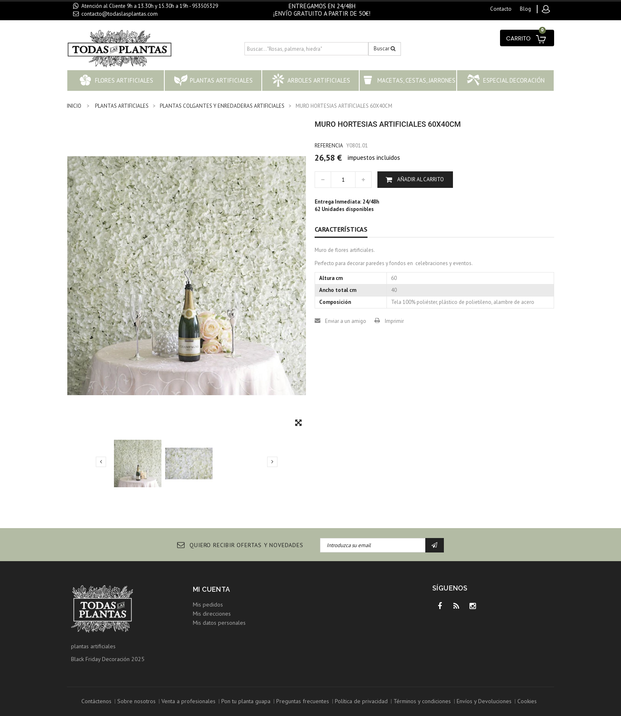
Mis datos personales (219, 622)
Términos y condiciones (422, 701)
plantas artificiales (93, 646)
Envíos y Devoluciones (484, 701)
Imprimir (394, 321)
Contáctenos (96, 701)
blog (525, 8)
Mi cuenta (211, 589)
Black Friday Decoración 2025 (108, 659)
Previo (101, 462)
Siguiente (272, 462)
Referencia (329, 145)
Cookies (527, 701)
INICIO (74, 105)
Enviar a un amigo (345, 321)
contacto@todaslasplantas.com (119, 13)
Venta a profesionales (188, 701)
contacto (501, 8)
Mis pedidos (208, 604)
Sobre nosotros (136, 701)
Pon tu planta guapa (245, 701)
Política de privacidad (361, 701)
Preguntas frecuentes (302, 701)
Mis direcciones (212, 613)
